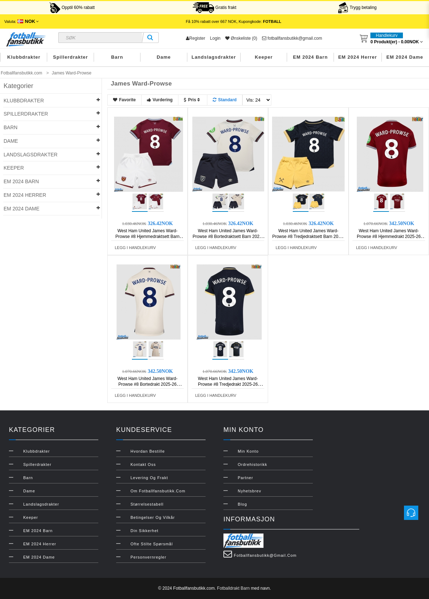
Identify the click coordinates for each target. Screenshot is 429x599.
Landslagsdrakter (214, 57)
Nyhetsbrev (249, 491)
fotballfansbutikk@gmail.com (292, 38)
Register (195, 38)
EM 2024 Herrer (357, 57)
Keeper (264, 57)
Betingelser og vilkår (152, 517)
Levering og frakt (149, 478)
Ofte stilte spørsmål (151, 544)
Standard (225, 99)
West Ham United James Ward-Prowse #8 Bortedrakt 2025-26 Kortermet (147, 384)
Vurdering (160, 99)
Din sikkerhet (144, 531)
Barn (117, 57)
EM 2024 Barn (310, 57)
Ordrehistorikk (252, 464)
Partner (245, 478)
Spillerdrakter (70, 57)
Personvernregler (148, 557)
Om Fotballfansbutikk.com (158, 491)
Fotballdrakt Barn (233, 588)
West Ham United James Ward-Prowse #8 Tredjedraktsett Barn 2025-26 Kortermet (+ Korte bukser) (308, 236)
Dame (164, 57)
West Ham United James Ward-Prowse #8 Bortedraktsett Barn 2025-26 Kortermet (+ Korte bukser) (228, 236)
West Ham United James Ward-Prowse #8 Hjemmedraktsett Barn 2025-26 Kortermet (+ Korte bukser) (148, 236)
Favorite (124, 99)
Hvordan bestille (147, 451)
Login (215, 38)
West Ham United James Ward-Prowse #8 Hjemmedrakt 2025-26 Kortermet (389, 236)
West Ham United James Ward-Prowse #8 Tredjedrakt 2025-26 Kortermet (228, 384)
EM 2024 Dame (404, 57)
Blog (242, 504)
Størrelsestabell (146, 504)
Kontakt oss (143, 464)
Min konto (248, 451)
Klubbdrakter (23, 57)
